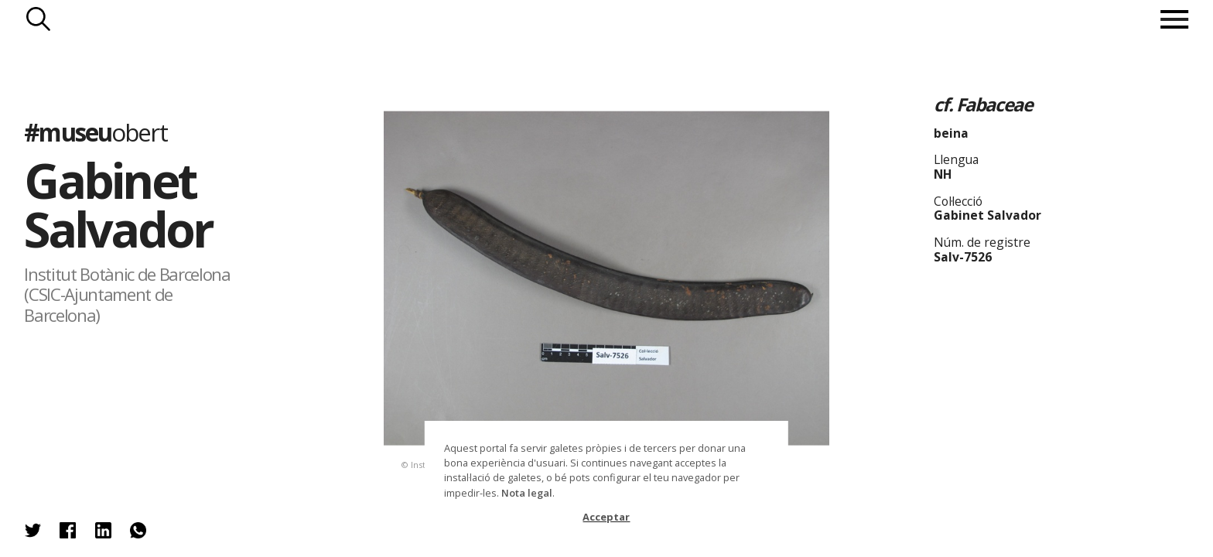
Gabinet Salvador (118, 204)
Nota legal (526, 493)
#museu (95, 132)
